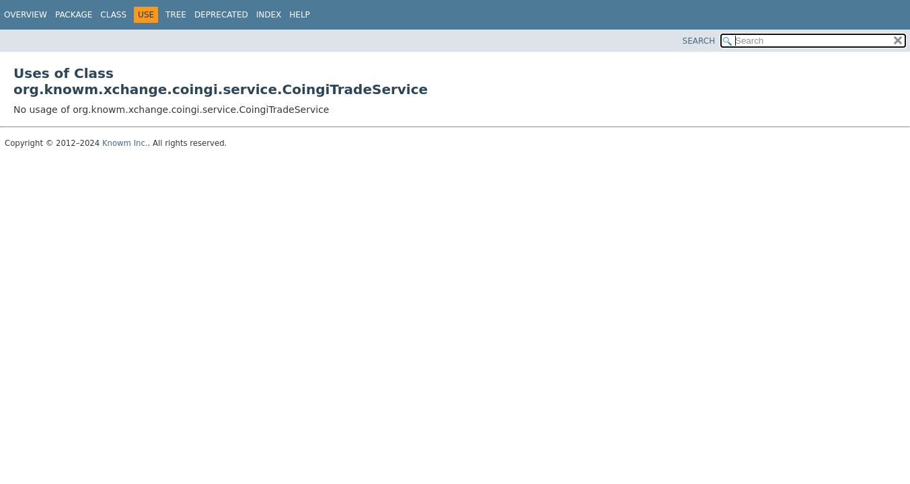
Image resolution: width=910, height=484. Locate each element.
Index (269, 14)
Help (299, 14)
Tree (175, 14)
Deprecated (221, 14)
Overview (25, 14)
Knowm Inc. (125, 143)
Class (113, 14)
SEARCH (699, 41)
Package (73, 14)
